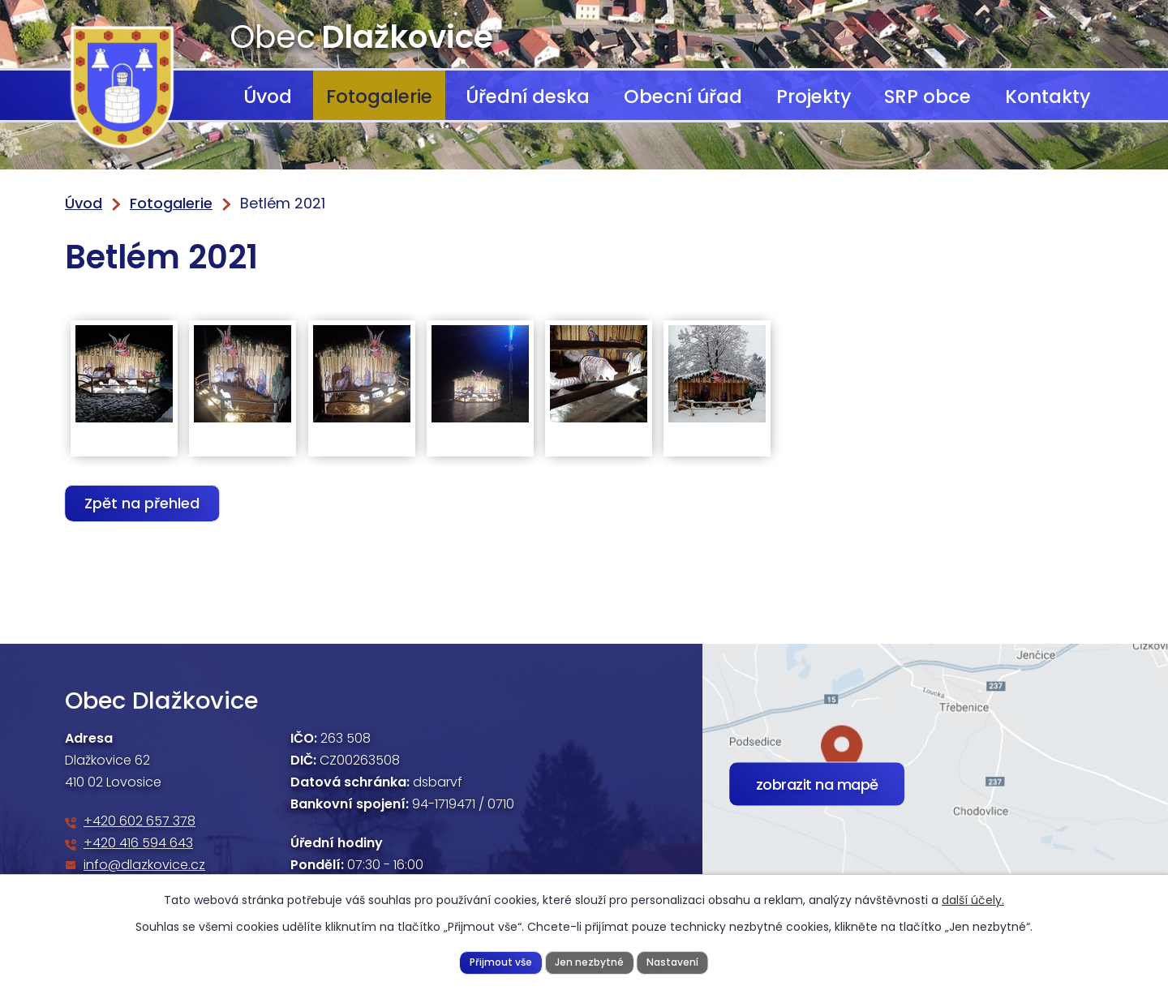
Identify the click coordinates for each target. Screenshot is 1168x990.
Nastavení (675, 961)
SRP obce (927, 96)
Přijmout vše (498, 961)
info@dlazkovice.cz (144, 864)
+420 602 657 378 (139, 821)
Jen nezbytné (589, 961)
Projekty (813, 96)
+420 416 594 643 (138, 843)
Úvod (267, 96)
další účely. (973, 899)
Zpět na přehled (144, 503)
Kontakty (1047, 96)
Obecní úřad (683, 96)
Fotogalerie (379, 96)
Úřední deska (528, 96)
